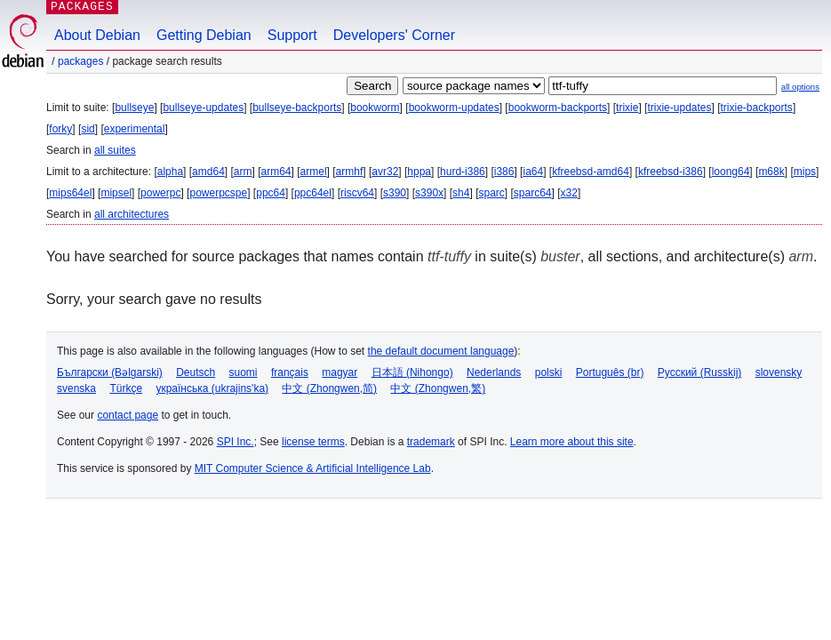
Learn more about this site (572, 442)
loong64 (731, 171)
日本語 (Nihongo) (412, 372)
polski (549, 372)
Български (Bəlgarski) (110, 372)
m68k (771, 171)
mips (805, 171)
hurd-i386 (462, 171)
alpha (170, 171)
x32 (569, 193)
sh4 (460, 193)
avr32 (385, 171)
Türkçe (125, 388)
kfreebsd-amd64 (590, 171)
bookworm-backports (557, 107)
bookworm (374, 107)
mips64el (70, 193)
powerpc (160, 193)
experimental (134, 129)
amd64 (208, 171)
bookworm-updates (454, 107)
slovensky (779, 372)
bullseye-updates (203, 107)
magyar (339, 372)
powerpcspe (218, 193)
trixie (627, 107)
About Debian (97, 35)
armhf (350, 171)
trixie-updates (679, 107)
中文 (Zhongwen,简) (329, 388)
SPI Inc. (235, 442)
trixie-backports (757, 107)
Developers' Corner (394, 35)
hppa (419, 171)
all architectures (131, 214)
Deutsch (195, 372)
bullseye (134, 107)
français (289, 372)
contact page (127, 415)
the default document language (441, 351)
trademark (431, 442)
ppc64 (270, 193)
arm (243, 171)
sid (87, 129)
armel (313, 171)
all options (800, 87)
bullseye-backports (296, 107)
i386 (504, 171)
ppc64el (313, 193)
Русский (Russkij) (700, 372)
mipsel (116, 193)
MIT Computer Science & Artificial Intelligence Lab (313, 468)
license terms (313, 442)
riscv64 (357, 193)
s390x (429, 193)
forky (60, 129)
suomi (243, 372)
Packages (80, 61)
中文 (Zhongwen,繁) (437, 388)
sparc (491, 193)
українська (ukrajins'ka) (212, 388)
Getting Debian (204, 35)
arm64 (276, 171)
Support (292, 35)
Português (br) (610, 372)
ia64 (533, 171)
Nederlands (494, 372)
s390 (394, 193)
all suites (115, 150)
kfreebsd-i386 (670, 171)
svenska (76, 388)
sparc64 (533, 193)
